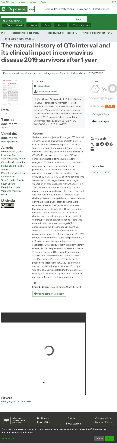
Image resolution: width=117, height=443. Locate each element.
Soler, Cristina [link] (8, 183)
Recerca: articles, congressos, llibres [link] (26, 32)
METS (106, 172)
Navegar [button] (82, 9)
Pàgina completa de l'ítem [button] (49, 293)
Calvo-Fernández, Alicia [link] (13, 162)
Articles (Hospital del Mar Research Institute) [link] (98, 32)
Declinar (99, 438)
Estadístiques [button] (100, 121)
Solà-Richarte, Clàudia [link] (12, 180)
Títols (46, 25)
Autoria (32, 25)
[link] (4, 127)
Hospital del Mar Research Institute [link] (62, 32)
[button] (113, 2)
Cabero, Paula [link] (8, 176)
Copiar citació (42, 86)
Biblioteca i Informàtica (43, 420)
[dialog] (58, 434)
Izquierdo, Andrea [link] (10, 155)
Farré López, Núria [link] (10, 187)
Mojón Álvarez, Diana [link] (12, 151)
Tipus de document (80, 25)
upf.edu (31, 2)
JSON (95, 172)
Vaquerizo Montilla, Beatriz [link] (11, 192)
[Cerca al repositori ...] (38, 19)
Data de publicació (13, 25)
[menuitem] (83, 9)
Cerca (81, 19)
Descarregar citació (45, 91)
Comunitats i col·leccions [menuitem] (59, 9)
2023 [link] (4, 113)
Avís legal (73, 418)
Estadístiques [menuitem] (101, 9)
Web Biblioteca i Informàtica (13, 2)
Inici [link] (3, 32)
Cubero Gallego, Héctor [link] (13, 158)
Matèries (60, 25)
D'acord (109, 438)
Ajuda (41, 2)
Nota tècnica (73, 423)
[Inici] (17, 9)
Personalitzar (8, 438)
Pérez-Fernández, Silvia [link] (13, 173)
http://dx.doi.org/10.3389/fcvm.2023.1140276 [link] (57, 287)
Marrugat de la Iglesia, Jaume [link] (12, 167)
